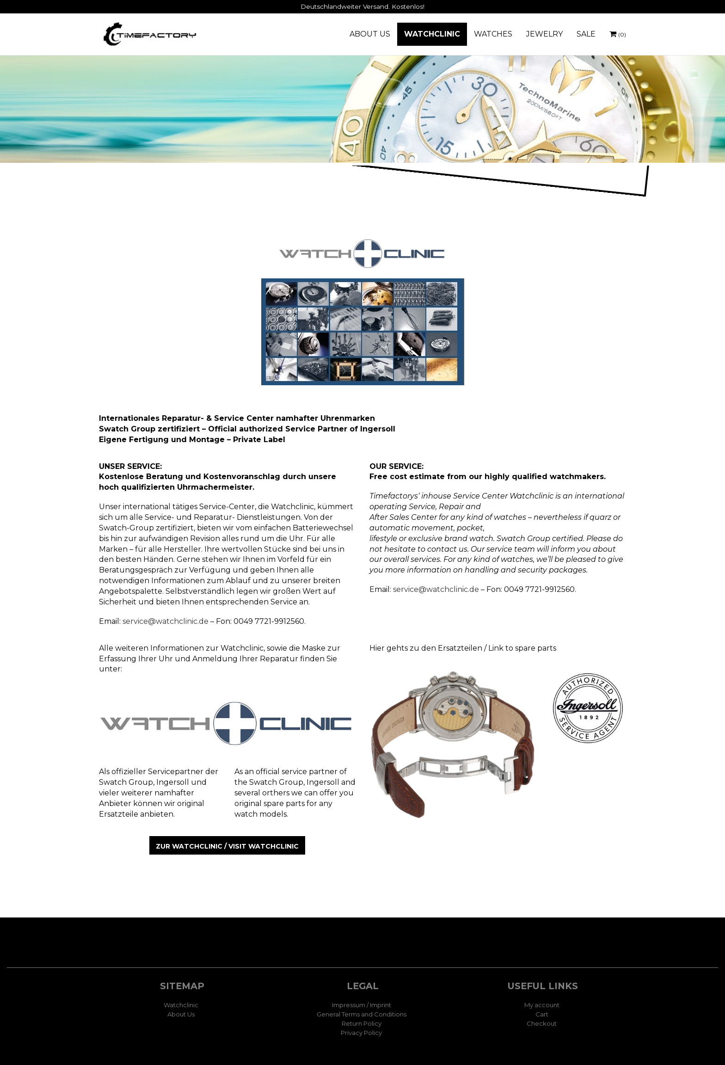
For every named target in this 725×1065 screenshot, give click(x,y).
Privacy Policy (361, 1032)
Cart (541, 1014)
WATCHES (493, 34)
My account (541, 1005)
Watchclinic (181, 1005)
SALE (586, 34)
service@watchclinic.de (166, 621)
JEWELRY (544, 34)
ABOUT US (370, 34)
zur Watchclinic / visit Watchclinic (227, 846)
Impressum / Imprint (361, 1005)
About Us (181, 1014)
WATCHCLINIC (432, 34)
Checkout (542, 1023)
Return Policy (361, 1023)
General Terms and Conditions (361, 1014)
